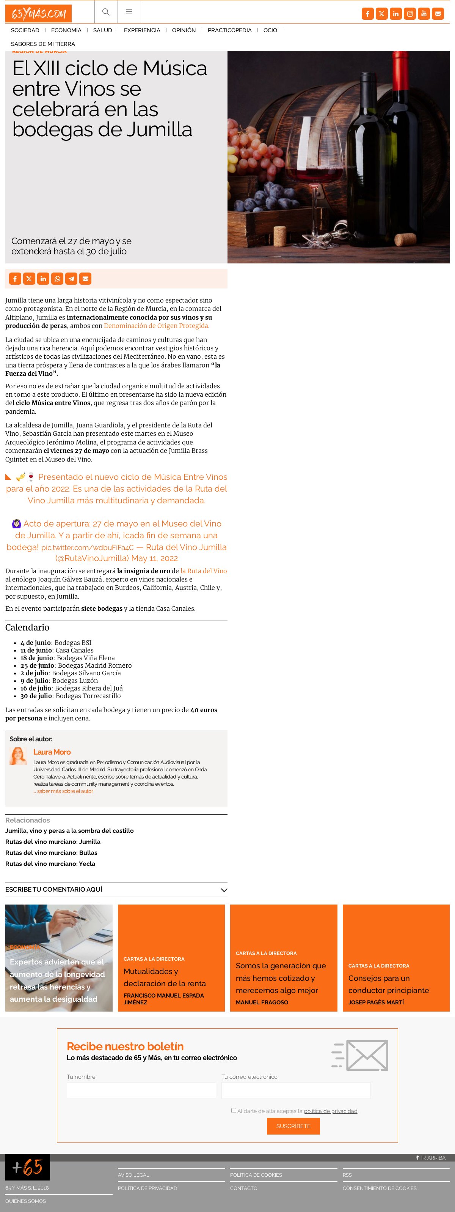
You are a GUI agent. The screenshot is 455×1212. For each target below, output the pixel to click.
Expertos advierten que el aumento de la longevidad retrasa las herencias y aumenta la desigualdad (59, 954)
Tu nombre (81, 1076)
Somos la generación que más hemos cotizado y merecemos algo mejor (282, 957)
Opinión (184, 33)
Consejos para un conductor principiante (389, 976)
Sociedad (25, 33)
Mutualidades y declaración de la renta (168, 970)
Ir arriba (431, 1158)
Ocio (270, 33)
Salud (102, 33)
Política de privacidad (147, 1188)
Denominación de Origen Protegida (156, 325)
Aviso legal (133, 1175)
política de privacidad (331, 1111)
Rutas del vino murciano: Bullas (51, 852)
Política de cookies (256, 1175)
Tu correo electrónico (249, 1076)
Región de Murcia (42, 51)
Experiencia (142, 33)
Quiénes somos (25, 1201)
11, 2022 (169, 558)
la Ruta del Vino (203, 571)
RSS (347, 1175)
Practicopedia (230, 33)
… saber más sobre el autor (63, 791)
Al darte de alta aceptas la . (294, 1111)
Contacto (243, 1188)
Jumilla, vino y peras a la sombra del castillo (69, 830)
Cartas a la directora (162, 945)
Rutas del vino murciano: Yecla (50, 863)
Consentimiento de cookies (380, 1188)
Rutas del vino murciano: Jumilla (52, 841)
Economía (66, 33)
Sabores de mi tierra (321, 33)
